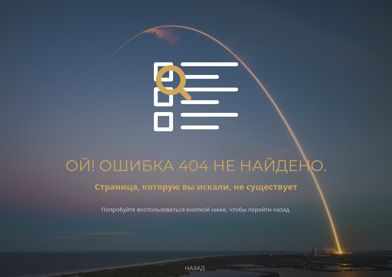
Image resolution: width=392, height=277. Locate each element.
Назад (195, 268)
